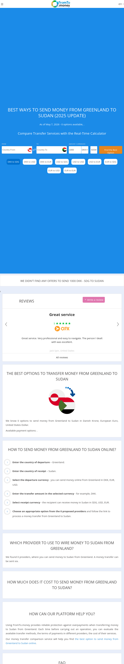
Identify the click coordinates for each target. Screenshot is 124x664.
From (4, 144)
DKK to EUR (45, 161)
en (121, 4)
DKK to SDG (13, 161)
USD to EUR (94, 161)
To (37, 144)
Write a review (93, 299)
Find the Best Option (110, 151)
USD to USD (78, 161)
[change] (34, 149)
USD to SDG (62, 161)
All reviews (62, 357)
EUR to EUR (70, 170)
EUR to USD (54, 170)
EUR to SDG (110, 161)
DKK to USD (29, 161)
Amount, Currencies (77, 144)
